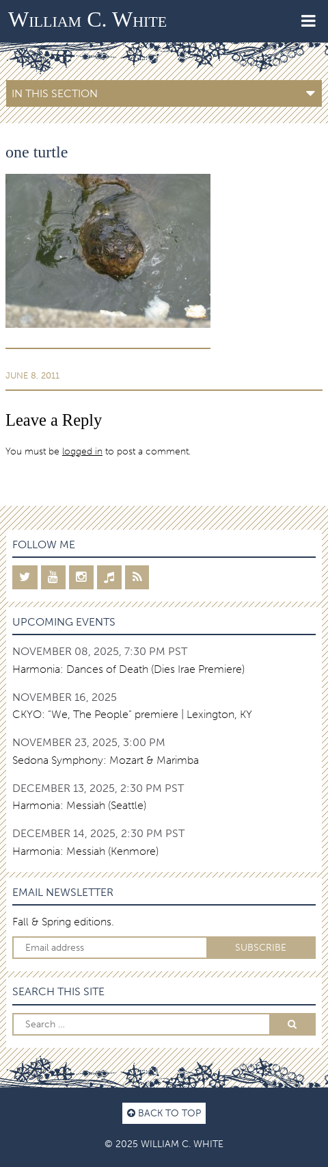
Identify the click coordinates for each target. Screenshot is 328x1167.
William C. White (87, 19)
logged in (82, 451)
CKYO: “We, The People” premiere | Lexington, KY (132, 714)
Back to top (164, 1113)
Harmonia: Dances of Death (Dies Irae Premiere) (128, 669)
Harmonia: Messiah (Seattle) (79, 805)
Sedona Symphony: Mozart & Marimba (105, 760)
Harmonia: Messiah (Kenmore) (85, 851)
